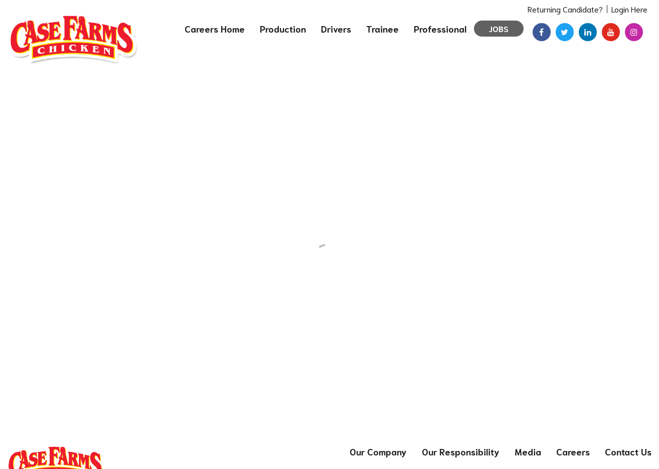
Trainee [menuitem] (382, 29)
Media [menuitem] (528, 451)
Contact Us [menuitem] (628, 451)
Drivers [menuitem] (336, 29)
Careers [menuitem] (573, 451)
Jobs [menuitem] (499, 28)
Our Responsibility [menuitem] (461, 451)
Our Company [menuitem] (378, 451)
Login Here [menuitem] (629, 9)
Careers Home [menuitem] (215, 29)
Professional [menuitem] (440, 29)
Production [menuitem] (283, 29)
